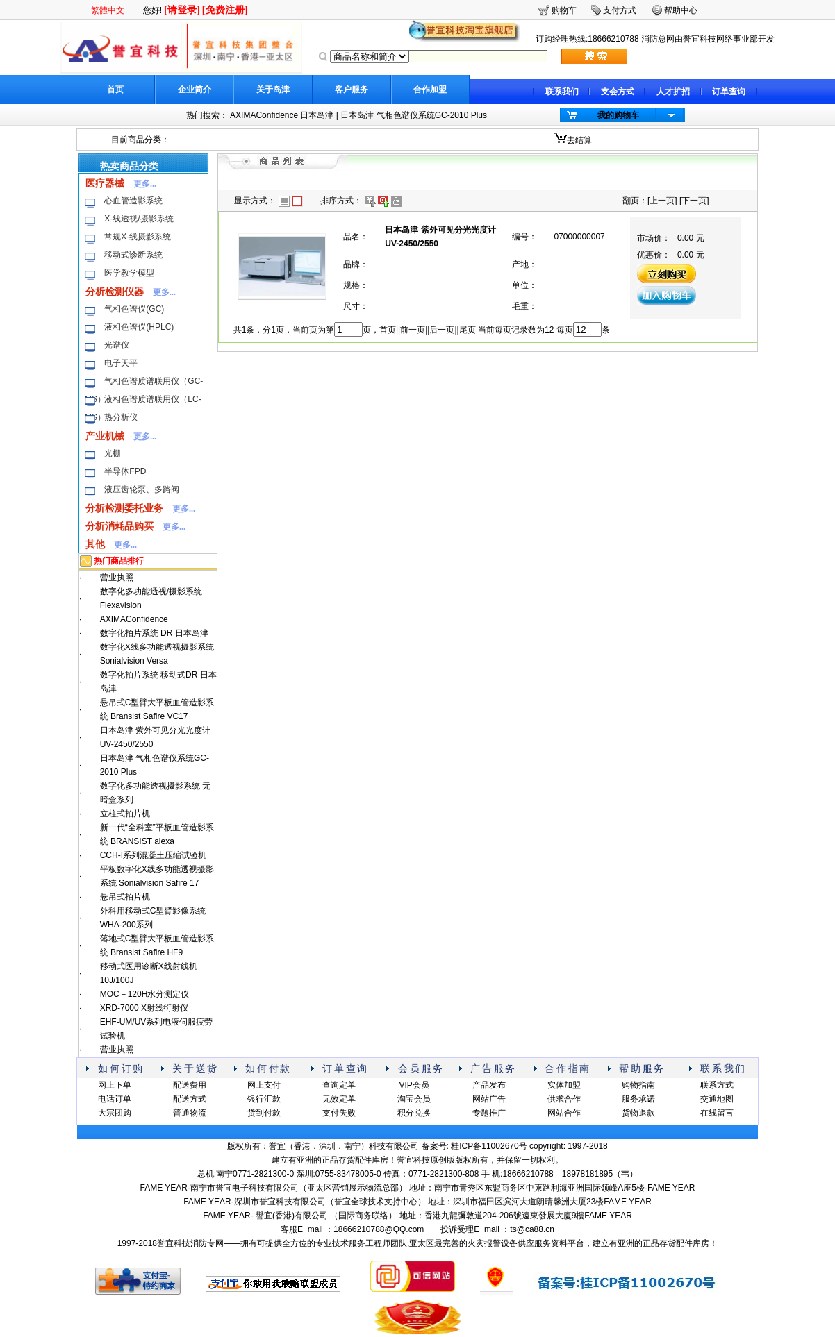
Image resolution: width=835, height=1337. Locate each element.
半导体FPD (125, 471)
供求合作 (564, 1099)
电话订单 (114, 1099)
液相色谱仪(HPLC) (139, 327)
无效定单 (339, 1099)
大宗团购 (114, 1113)
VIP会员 (414, 1085)
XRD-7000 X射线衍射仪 (144, 1008)
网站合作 (564, 1113)
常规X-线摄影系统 (137, 237)
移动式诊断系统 (133, 255)
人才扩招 (673, 91)
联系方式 (717, 1085)
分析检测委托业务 (124, 508)
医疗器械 (104, 183)
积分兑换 (414, 1113)
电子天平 (121, 363)
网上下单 (114, 1085)
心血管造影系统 (133, 200)
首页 (115, 89)
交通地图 (717, 1099)
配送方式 (189, 1099)
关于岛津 (273, 89)
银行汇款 (264, 1099)
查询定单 (339, 1085)
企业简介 (194, 89)
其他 (95, 544)
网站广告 (489, 1099)
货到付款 (264, 1113)
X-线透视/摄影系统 (138, 219)
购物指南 (638, 1085)
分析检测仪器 (114, 291)
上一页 (662, 200)
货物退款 (638, 1113)
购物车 (564, 10)
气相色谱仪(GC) (134, 309)
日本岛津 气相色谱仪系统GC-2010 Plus (413, 115)
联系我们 (562, 91)
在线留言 (717, 1113)
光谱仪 (116, 345)
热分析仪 (121, 417)
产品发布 (489, 1085)
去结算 (579, 140)
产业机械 (104, 436)
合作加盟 (430, 89)
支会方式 (617, 91)
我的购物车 (618, 115)
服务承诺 (638, 1099)
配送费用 (189, 1085)
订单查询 (728, 91)
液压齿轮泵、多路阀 (141, 489)
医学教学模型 (129, 273)
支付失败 (339, 1113)
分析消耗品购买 (119, 526)
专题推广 (489, 1113)
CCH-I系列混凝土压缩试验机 (153, 855)
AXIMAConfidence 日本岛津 (281, 115)
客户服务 (351, 89)
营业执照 (116, 577)
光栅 (112, 453)
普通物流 (189, 1113)
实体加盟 (564, 1085)
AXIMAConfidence (134, 619)
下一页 (693, 200)
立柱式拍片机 (125, 813)
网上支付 (264, 1085)
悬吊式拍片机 (125, 897)
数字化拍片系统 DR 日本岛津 (154, 633)
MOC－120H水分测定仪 (145, 994)
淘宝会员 (414, 1099)
